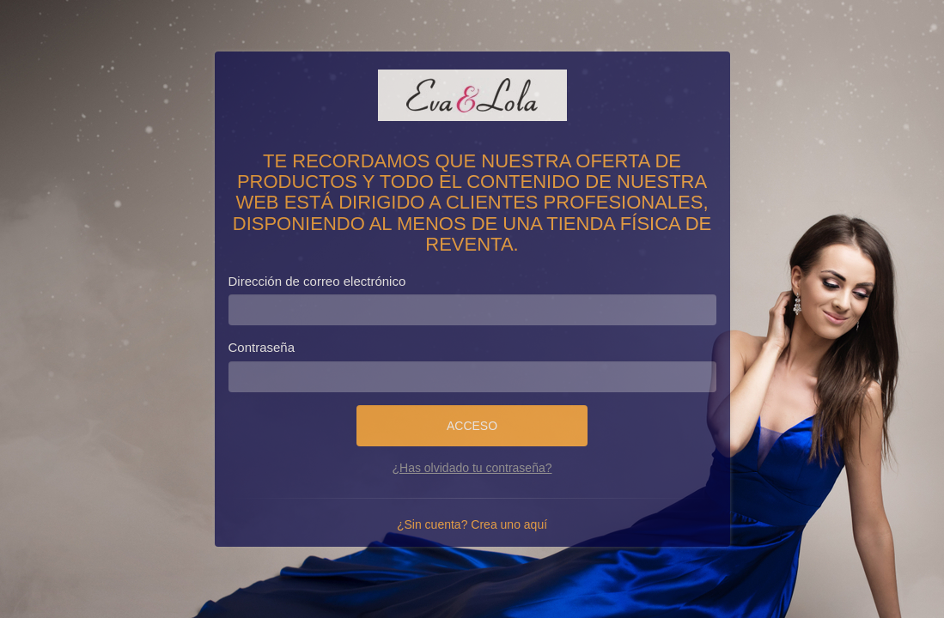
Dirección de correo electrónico (317, 281)
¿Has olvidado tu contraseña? (472, 468)
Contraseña (261, 347)
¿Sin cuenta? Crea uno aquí (472, 524)
